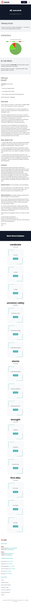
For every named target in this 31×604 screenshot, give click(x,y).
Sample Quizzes (5, 582)
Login (24, 2)
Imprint (3, 595)
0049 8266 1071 (10, 553)
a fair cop (3, 571)
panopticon (4, 561)
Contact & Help (4, 587)
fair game (3, 573)
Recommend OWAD (6, 585)
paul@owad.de (10, 549)
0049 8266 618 (8, 555)
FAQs (2, 580)
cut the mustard (5, 568)
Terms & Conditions (5, 590)
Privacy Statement (5, 592)
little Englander (4, 566)
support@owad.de (12, 548)
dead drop (3, 564)
